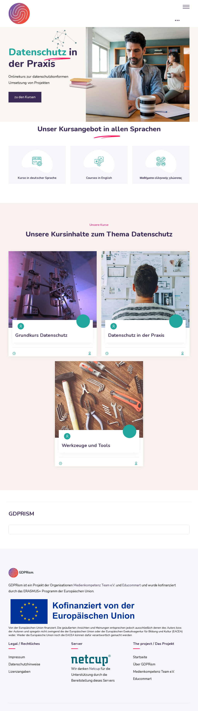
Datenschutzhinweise (24, 664)
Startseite (140, 657)
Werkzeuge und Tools (86, 458)
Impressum (17, 657)
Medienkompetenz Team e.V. (94, 585)
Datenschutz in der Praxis (136, 348)
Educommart (131, 585)
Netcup (94, 669)
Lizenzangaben (19, 671)
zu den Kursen (25, 97)
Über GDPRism (144, 664)
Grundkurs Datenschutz (41, 348)
